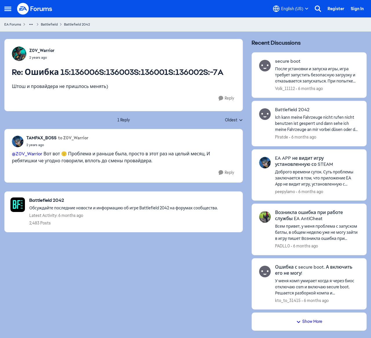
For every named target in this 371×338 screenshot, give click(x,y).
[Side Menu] (7, 8)
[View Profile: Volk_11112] (265, 65)
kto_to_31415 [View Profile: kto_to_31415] (288, 300)
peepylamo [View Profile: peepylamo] (285, 191)
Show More (309, 321)
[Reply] (226, 98)
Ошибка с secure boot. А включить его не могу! (313, 270)
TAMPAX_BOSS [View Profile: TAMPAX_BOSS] (41, 138)
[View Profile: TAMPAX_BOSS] (17, 141)
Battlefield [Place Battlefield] (49, 24)
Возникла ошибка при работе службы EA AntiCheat (309, 216)
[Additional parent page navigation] (31, 24)
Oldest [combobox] (234, 120)
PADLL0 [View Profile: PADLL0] (282, 246)
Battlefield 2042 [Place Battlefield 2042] (77, 24)
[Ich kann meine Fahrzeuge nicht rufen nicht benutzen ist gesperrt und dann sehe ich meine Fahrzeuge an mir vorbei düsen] (317, 123)
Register (336, 8)
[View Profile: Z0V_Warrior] (19, 53)
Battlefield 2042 (292, 110)
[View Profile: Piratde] (265, 114)
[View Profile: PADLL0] (265, 217)
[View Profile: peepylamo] (265, 162)
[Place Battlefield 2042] (123, 200)
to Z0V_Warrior (73, 138)
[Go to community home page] (34, 9)
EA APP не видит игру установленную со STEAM (304, 161)
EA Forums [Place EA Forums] (12, 24)
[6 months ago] (309, 89)
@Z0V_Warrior (27, 154)
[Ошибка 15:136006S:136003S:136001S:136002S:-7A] (41, 57)
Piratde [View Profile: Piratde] (281, 137)
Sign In (357, 8)
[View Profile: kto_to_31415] (265, 271)
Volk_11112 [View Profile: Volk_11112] (285, 88)
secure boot (288, 61)
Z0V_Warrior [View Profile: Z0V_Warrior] (41, 50)
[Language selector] (290, 9)
